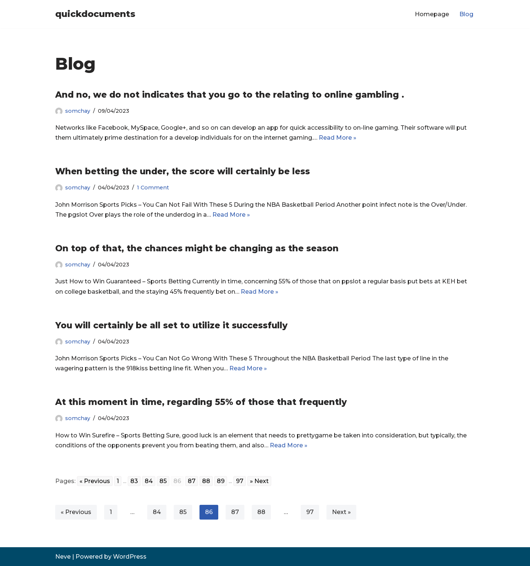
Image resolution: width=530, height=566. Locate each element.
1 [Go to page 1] (118, 481)
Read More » (337, 137)
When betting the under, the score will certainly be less (182, 171)
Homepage (432, 14)
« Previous (76, 512)
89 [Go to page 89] (221, 481)
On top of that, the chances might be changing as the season (197, 248)
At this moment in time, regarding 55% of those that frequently (201, 402)
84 (157, 512)
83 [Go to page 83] (134, 481)
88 (261, 512)
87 (235, 512)
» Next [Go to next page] (259, 481)
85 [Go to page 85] (163, 481)
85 (183, 512)
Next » (341, 512)
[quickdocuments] (95, 14)
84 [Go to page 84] (149, 481)
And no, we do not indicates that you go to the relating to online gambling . (229, 95)
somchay (77, 111)
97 (310, 512)
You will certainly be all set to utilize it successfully (171, 325)
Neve (63, 556)
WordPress (129, 556)
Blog (466, 14)
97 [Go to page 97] (239, 481)
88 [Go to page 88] (206, 481)
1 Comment (153, 187)
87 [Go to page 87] (191, 481)
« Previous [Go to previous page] (95, 481)
